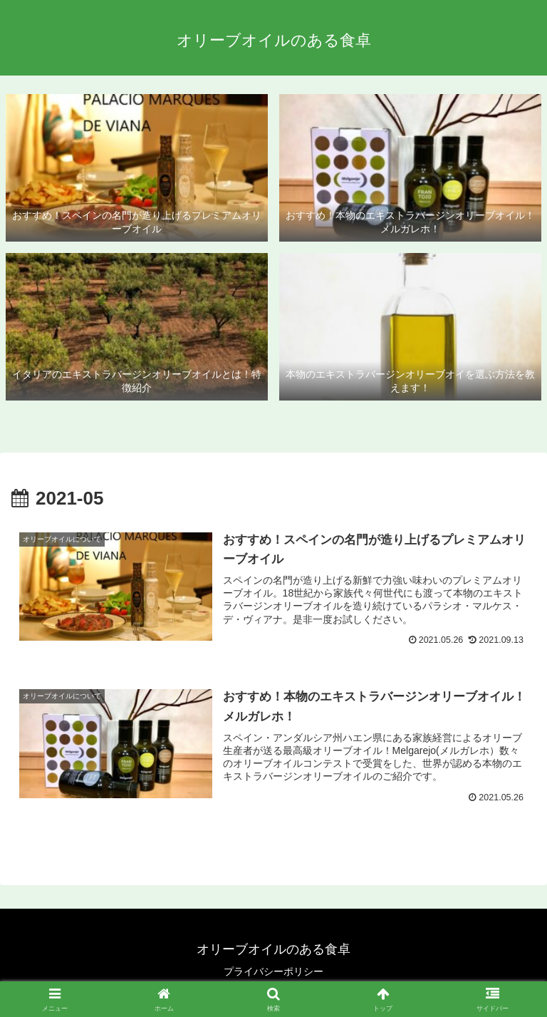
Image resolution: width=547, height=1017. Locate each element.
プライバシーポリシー (273, 971)
